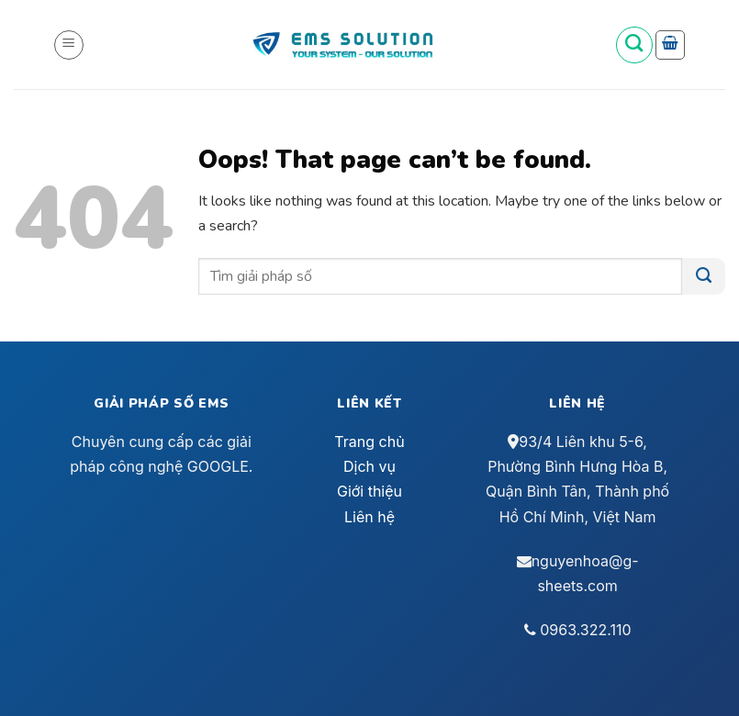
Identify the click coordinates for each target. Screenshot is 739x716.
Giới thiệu (369, 491)
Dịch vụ (369, 466)
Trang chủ (369, 441)
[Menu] (69, 45)
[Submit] (703, 276)
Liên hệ (369, 517)
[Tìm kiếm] (634, 45)
